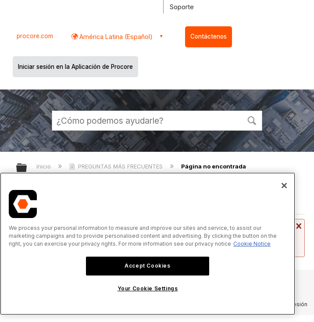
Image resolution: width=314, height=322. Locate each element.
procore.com (35, 35)
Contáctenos (208, 36)
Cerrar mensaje (297, 226)
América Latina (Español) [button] (115, 36)
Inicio (44, 166)
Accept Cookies (147, 265)
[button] (251, 119)
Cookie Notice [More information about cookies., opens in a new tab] (252, 243)
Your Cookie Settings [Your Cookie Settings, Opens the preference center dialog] (148, 288)
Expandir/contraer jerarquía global (27, 168)
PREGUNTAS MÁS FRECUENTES (116, 166)
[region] (147, 243)
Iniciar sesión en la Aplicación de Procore (75, 66)
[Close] (284, 185)
